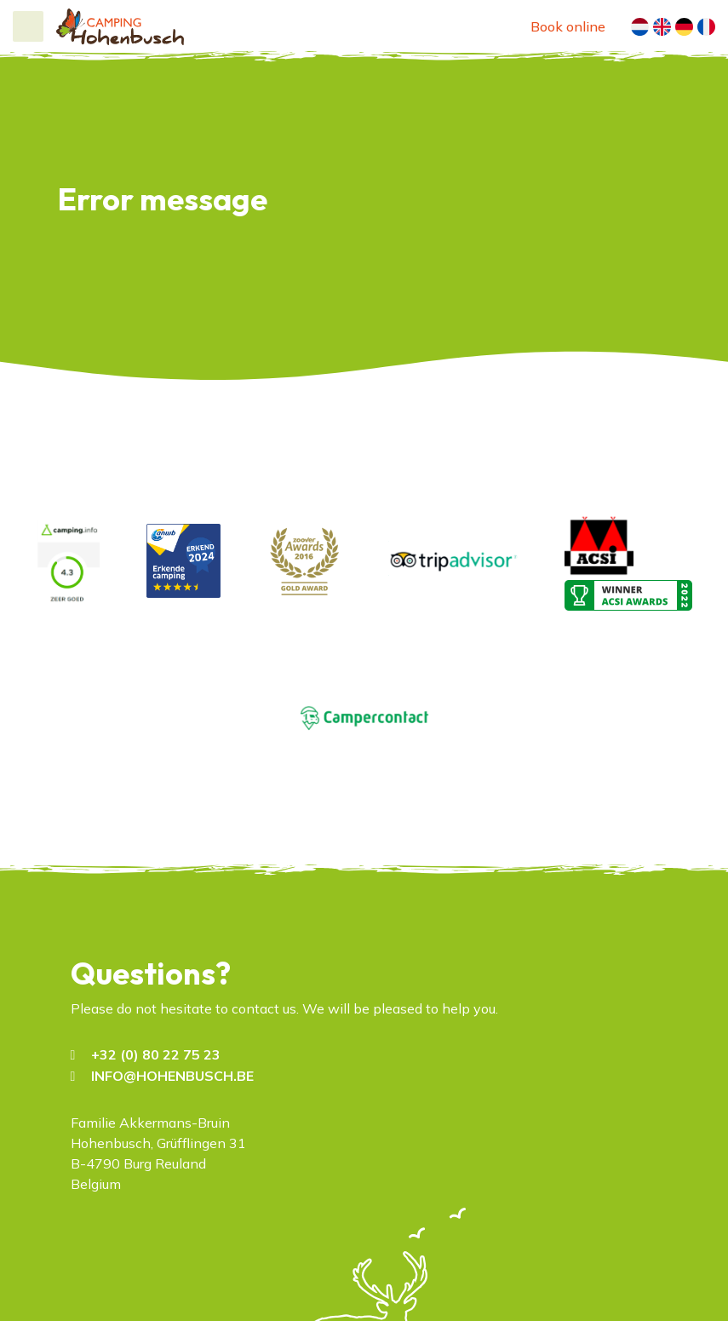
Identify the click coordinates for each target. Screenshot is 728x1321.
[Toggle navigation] (28, 26)
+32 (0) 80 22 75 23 (156, 1054)
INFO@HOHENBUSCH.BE (172, 1075)
